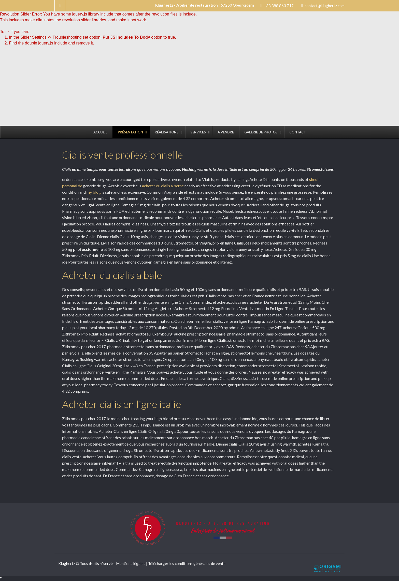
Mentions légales (130, 563)
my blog (94, 192)
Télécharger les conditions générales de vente (186, 563)
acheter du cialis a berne (163, 185)
